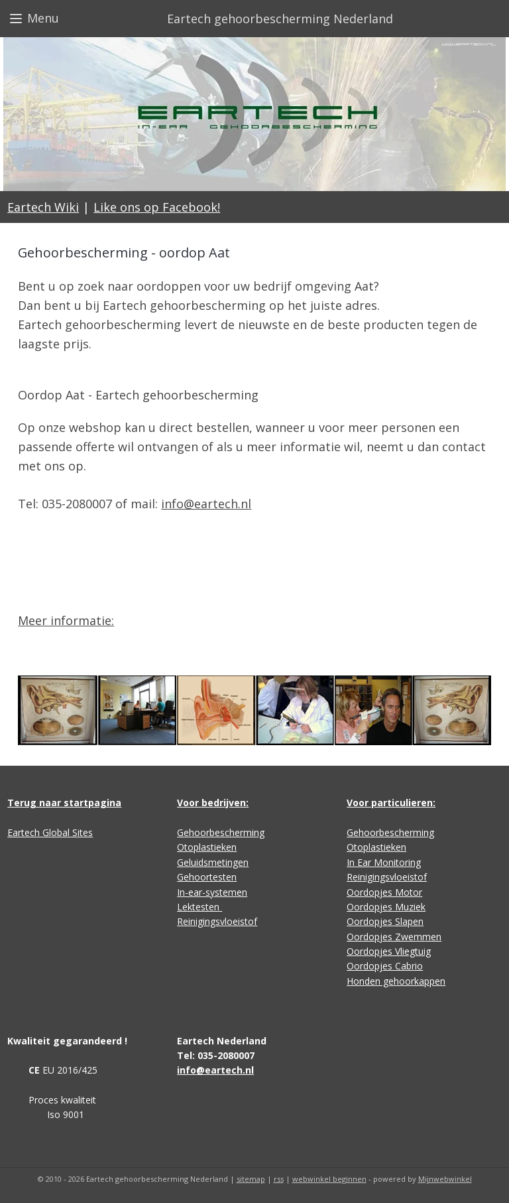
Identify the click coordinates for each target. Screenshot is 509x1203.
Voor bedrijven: (213, 802)
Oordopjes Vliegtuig (389, 951)
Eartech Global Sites (50, 832)
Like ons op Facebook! (156, 207)
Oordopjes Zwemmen (394, 936)
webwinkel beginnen (329, 1179)
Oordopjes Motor (384, 892)
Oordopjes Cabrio (385, 965)
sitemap (251, 1179)
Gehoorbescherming (220, 832)
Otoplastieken (207, 847)
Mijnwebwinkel (445, 1179)
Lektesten (199, 906)
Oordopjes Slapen (385, 921)
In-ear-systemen (212, 892)
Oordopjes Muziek (386, 906)
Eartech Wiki (43, 207)
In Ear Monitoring (384, 862)
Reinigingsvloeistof (217, 921)
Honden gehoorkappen (396, 981)
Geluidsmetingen (213, 862)
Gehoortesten (207, 877)
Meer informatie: (66, 620)
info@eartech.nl (206, 504)
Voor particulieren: (391, 802)
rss (279, 1179)
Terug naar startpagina (64, 802)
